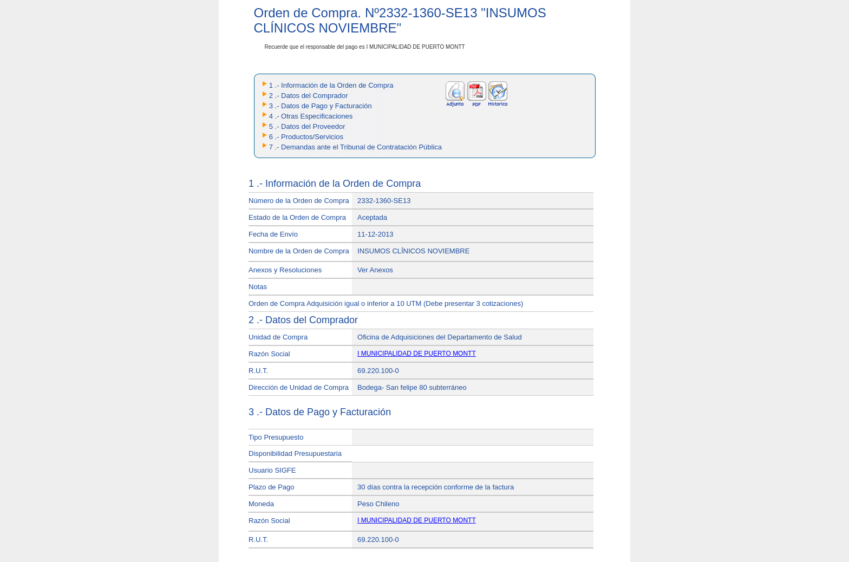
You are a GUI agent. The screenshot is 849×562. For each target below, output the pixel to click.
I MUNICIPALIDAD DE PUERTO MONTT (416, 353)
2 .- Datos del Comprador (308, 96)
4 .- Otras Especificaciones (311, 116)
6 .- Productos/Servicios (306, 137)
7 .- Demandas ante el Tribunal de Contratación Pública (355, 147)
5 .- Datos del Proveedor (307, 126)
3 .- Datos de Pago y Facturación (320, 106)
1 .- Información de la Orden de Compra (331, 85)
